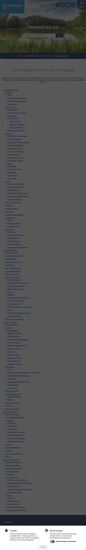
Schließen (43, 547)
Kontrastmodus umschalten (66, 541)
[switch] (52, 542)
